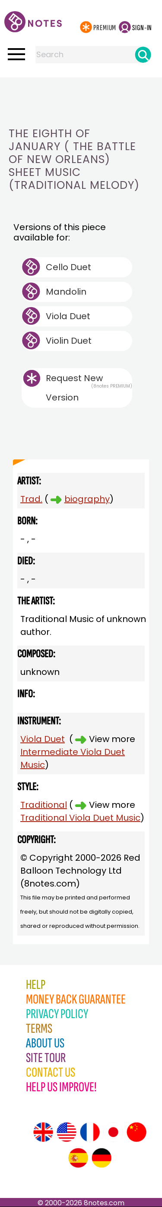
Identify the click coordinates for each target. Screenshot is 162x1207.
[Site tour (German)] (101, 1158)
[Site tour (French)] (90, 1132)
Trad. (31, 499)
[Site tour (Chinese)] (136, 1132)
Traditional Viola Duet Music (80, 818)
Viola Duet (68, 316)
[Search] (143, 54)
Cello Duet (68, 267)
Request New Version (74, 387)
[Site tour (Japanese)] (113, 1132)
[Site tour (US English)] (66, 1132)
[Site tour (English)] (43, 1132)
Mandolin (66, 292)
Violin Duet (69, 341)
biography (87, 499)
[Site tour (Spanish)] (78, 1158)
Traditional (43, 805)
